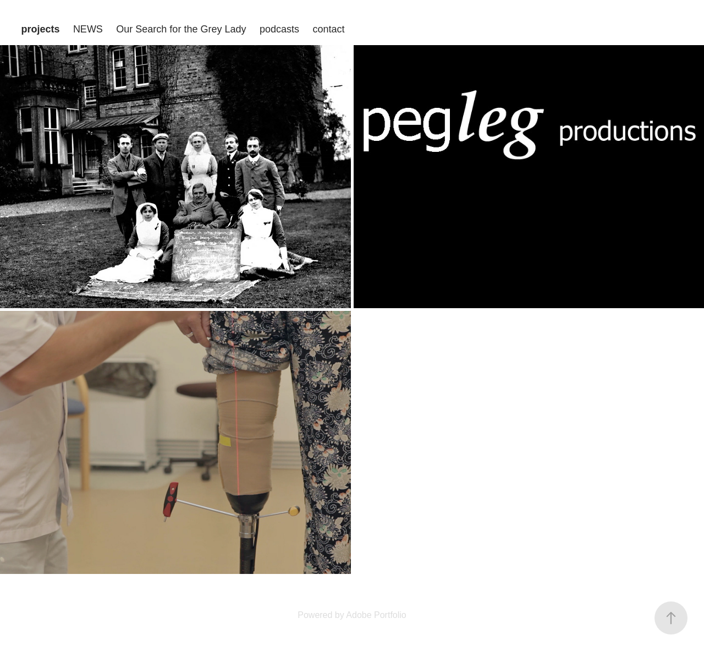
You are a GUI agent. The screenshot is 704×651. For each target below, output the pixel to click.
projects (40, 29)
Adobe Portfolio (376, 615)
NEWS (88, 29)
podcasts (279, 29)
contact (328, 29)
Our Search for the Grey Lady (181, 29)
